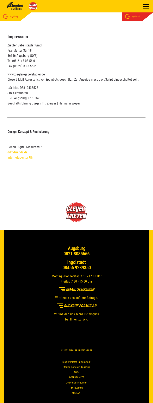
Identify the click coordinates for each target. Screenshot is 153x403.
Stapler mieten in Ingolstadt (76, 362)
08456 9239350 (76, 267)
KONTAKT (76, 393)
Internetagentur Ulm (20, 157)
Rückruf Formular (76, 305)
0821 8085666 (76, 253)
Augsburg (9, 16)
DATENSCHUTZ (76, 377)
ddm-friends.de (17, 152)
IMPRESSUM (77, 387)
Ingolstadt (131, 16)
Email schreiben (76, 289)
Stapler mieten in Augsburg (76, 367)
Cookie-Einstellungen (76, 382)
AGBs (76, 372)
